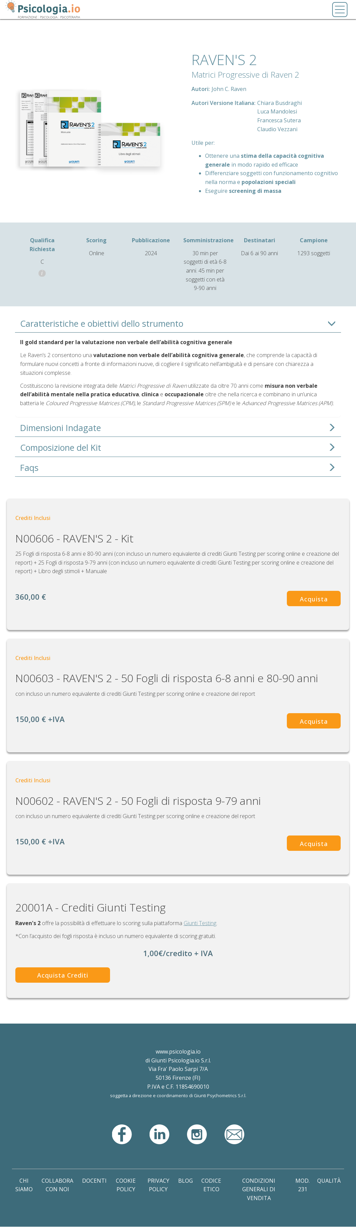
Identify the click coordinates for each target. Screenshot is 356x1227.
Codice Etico (211, 1185)
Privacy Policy (158, 1185)
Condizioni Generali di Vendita (258, 1189)
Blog (185, 1180)
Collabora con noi (57, 1185)
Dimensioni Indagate (60, 427)
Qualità (329, 1180)
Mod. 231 (302, 1185)
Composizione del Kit (60, 447)
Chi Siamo (24, 1185)
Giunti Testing (200, 923)
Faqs (29, 467)
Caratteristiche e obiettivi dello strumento (101, 323)
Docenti (94, 1180)
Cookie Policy (126, 1185)
